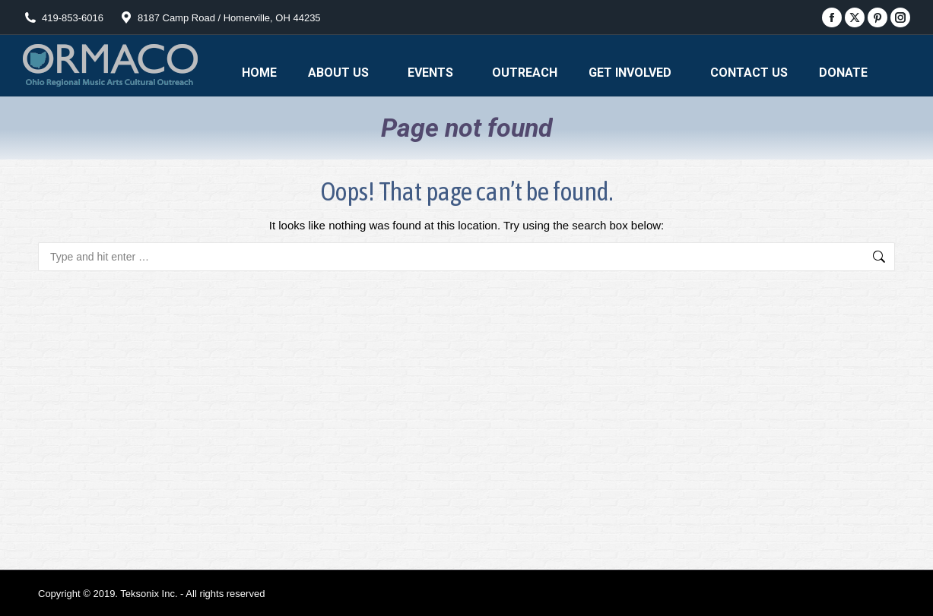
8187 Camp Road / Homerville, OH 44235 (220, 18)
